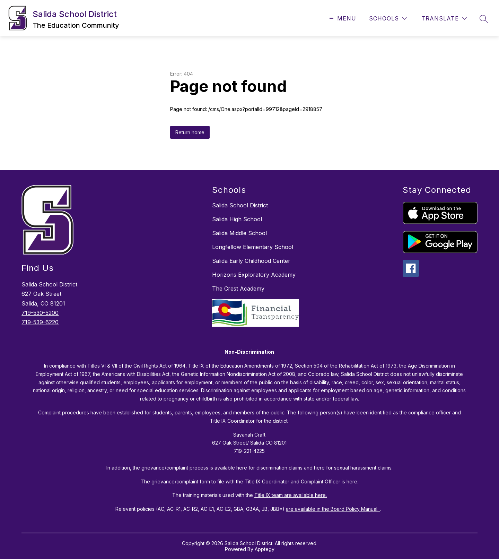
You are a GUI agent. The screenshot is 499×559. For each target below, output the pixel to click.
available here (231, 468)
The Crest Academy (238, 288)
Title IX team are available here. (290, 495)
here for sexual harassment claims (353, 468)
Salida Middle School (239, 233)
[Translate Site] (444, 18)
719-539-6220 (40, 322)
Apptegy (264, 549)
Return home (189, 132)
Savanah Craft (249, 435)
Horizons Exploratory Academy (254, 274)
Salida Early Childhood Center (251, 260)
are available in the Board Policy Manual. (333, 509)
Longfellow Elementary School (252, 246)
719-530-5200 (40, 312)
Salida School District (240, 205)
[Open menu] (341, 18)
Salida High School (237, 219)
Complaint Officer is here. (329, 481)
